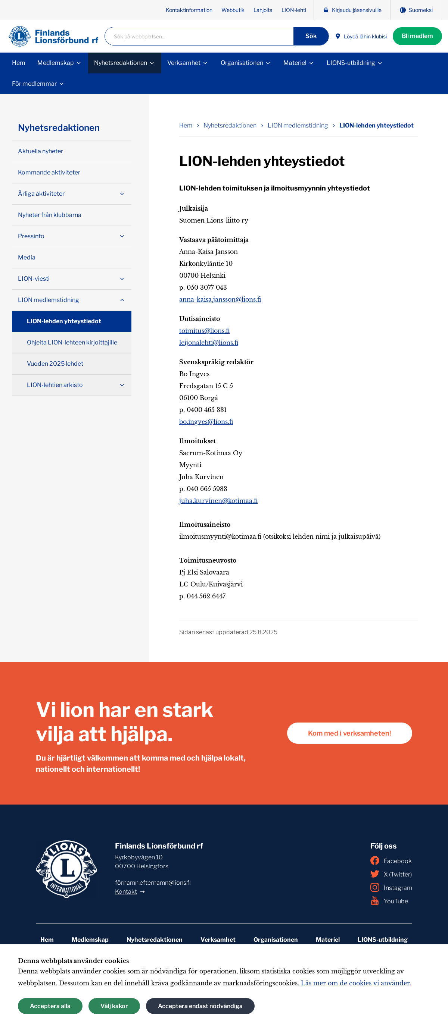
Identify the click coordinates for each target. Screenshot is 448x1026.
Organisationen (242, 62)
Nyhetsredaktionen (120, 62)
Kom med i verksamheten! (349, 733)
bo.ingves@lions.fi (206, 421)
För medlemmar (34, 83)
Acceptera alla (50, 1006)
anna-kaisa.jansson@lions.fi (220, 299)
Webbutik (233, 10)
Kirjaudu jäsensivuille (352, 10)
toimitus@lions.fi (204, 330)
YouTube (389, 900)
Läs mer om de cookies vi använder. (356, 983)
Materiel (295, 62)
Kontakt (126, 891)
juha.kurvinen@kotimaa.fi (218, 500)
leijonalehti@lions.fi (208, 342)
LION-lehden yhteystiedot (64, 321)
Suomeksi (416, 10)
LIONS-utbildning (351, 62)
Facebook (391, 860)
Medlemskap (55, 62)
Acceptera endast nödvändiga (200, 1006)
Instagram (391, 887)
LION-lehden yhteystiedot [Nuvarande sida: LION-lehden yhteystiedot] (376, 125)
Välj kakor (114, 1006)
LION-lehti (293, 10)
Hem (18, 62)
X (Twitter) (391, 873)
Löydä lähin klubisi (361, 36)
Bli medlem (417, 36)
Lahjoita (263, 10)
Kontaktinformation (189, 10)
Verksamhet (183, 62)
